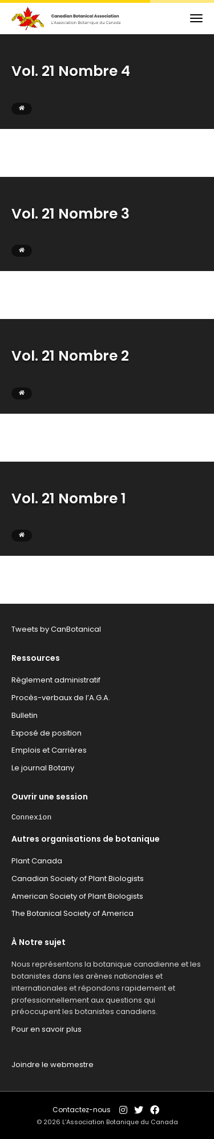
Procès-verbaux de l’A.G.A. (60, 697)
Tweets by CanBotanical (56, 629)
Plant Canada (36, 860)
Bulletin (24, 715)
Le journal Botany (42, 767)
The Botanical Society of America (72, 913)
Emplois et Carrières (49, 750)
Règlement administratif (55, 679)
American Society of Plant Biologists (77, 896)
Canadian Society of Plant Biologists (77, 878)
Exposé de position (46, 733)
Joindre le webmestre (52, 1064)
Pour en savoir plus (46, 1029)
